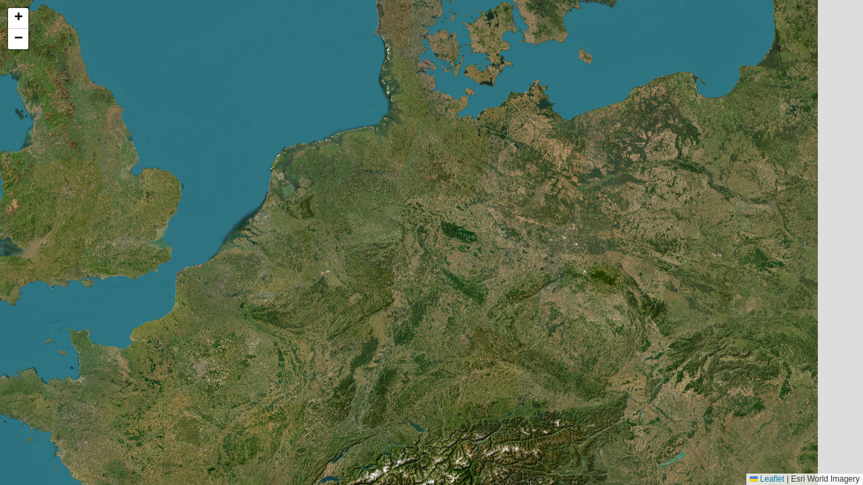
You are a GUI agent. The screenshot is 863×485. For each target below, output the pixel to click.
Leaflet (767, 479)
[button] (18, 18)
